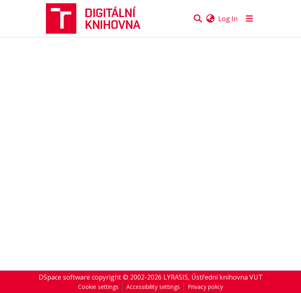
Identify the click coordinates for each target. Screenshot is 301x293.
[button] (96, 18)
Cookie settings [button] (98, 287)
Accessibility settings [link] (153, 287)
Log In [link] (228, 18)
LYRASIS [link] (175, 277)
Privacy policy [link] (205, 287)
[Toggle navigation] (249, 18)
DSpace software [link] (64, 277)
